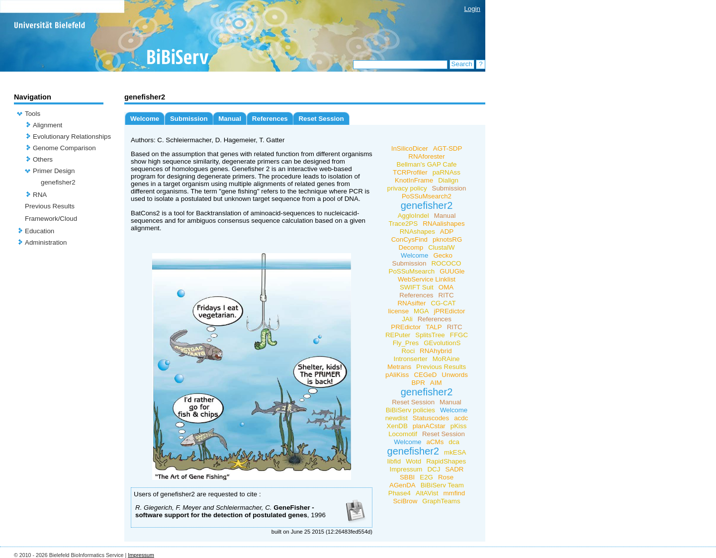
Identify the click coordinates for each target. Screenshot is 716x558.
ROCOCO (446, 263)
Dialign (448, 180)
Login (472, 8)
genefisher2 (58, 182)
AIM (436, 382)
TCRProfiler (410, 172)
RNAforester (426, 156)
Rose (445, 477)
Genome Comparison (64, 148)
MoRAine (446, 359)
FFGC (459, 335)
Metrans (399, 367)
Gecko (442, 255)
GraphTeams (441, 501)
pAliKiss (397, 374)
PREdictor (406, 327)
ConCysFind (409, 239)
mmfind (454, 493)
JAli (407, 319)
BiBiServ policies (410, 410)
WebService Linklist (426, 279)
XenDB (397, 426)
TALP (434, 327)
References (270, 118)
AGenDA (402, 485)
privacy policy (407, 188)
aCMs (435, 442)
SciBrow (405, 501)
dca (453, 442)
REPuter (397, 335)
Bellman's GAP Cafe (427, 164)
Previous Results (50, 206)
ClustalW (441, 247)
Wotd (413, 461)
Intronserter (411, 359)
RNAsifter (411, 303)
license (398, 311)
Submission (189, 118)
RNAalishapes (443, 223)
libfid (394, 461)
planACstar (429, 426)
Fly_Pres (406, 343)
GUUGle (452, 271)
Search (461, 64)
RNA (40, 194)
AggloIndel (413, 215)
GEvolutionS (442, 343)
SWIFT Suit (417, 287)
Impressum (406, 469)
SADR (454, 469)
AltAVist (427, 493)
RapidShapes (446, 461)
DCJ (433, 469)
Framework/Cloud (51, 218)
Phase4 (399, 493)
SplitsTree (430, 335)
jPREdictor (449, 311)
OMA (446, 287)
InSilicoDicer (409, 148)
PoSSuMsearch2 (426, 196)
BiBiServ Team (442, 485)
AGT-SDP (447, 148)
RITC (446, 295)
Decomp (411, 247)
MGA (421, 311)
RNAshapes (417, 231)
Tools (32, 113)
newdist (396, 418)
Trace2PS (403, 223)
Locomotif (402, 434)
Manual (229, 118)
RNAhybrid (435, 351)
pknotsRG (447, 239)
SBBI (407, 477)
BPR (418, 382)
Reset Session (321, 118)
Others (43, 159)
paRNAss (446, 172)
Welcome (144, 118)
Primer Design (54, 171)
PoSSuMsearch (412, 271)
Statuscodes (431, 418)
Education (39, 231)
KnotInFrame (414, 180)
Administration (46, 242)
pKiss (458, 426)
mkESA (455, 452)
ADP (446, 231)
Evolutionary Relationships (72, 136)
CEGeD (425, 374)
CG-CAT (443, 303)
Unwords (455, 374)
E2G (426, 477)
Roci (408, 351)
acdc (461, 418)
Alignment (47, 125)
